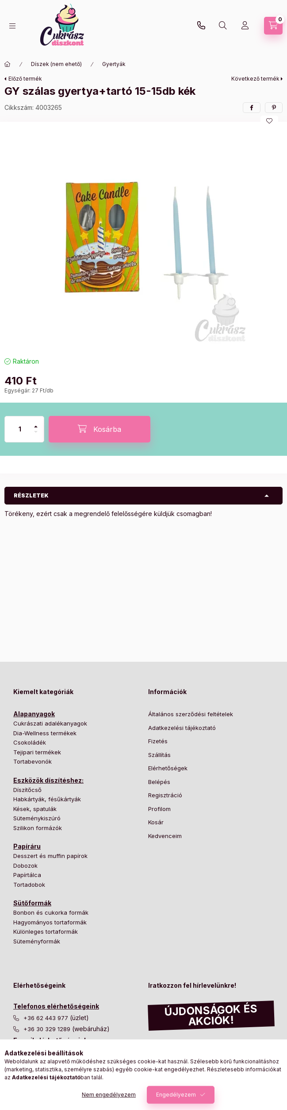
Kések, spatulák (35, 808)
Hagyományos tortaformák (50, 922)
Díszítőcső (27, 789)
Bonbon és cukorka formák (50, 912)
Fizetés (158, 741)
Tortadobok (29, 884)
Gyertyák (114, 64)
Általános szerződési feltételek (190, 714)
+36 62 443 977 (46, 1018)
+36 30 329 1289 (201, 25)
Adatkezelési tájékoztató (182, 727)
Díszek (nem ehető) (56, 64)
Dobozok (25, 865)
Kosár (156, 822)
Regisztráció (165, 795)
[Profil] (245, 26)
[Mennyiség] (20, 429)
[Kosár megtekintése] (273, 26)
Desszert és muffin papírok (50, 855)
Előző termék (25, 78)
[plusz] (35, 422)
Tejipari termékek (37, 752)
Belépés (159, 781)
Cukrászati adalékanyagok (50, 723)
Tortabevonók (32, 761)
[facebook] (251, 107)
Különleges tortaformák (45, 931)
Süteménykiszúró (37, 818)
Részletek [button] (31, 495)
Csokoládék (29, 742)
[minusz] (35, 435)
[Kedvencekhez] (269, 121)
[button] (143, 237)
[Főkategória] (7, 64)
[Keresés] (223, 26)
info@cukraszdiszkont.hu (59, 1052)
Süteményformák (36, 941)
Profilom (159, 808)
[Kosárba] (99, 429)
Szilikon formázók (37, 827)
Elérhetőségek (168, 768)
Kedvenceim (165, 835)
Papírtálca (27, 874)
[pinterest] (274, 107)
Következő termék (255, 78)
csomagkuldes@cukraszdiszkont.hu (73, 1063)
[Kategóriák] (12, 26)
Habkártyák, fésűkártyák (47, 799)
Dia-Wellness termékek (45, 733)
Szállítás (159, 754)
